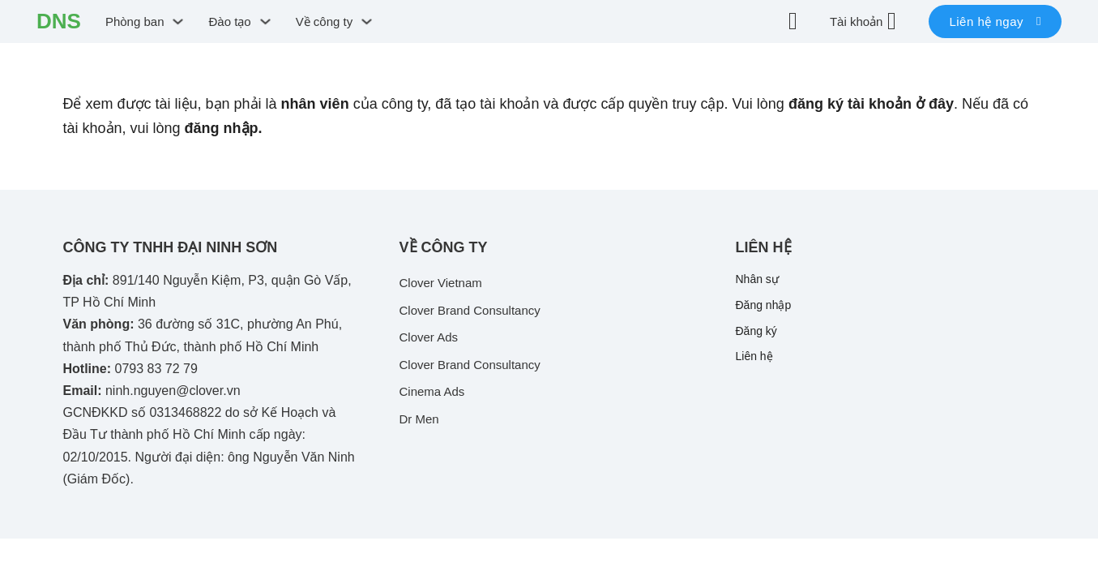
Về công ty (324, 21)
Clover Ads (429, 337)
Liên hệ (754, 356)
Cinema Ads (432, 391)
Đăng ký (756, 330)
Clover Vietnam (440, 283)
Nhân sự (757, 279)
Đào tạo (229, 21)
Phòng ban (134, 21)
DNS (58, 21)
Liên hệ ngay (995, 21)
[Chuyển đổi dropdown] (178, 21)
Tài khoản (856, 21)
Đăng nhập (764, 304)
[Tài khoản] (891, 21)
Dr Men (419, 419)
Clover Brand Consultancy (469, 310)
